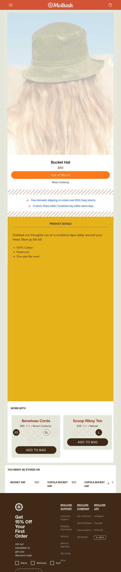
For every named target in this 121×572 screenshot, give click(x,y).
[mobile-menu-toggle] (10, 5)
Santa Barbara (84, 501)
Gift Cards (65, 531)
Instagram (99, 494)
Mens (21, 541)
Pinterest (98, 508)
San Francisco (84, 494)
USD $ (101, 515)
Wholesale (82, 515)
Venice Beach (84, 508)
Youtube (98, 501)
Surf (55, 541)
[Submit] (39, 551)
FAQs (63, 538)
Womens (38, 541)
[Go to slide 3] (62, 151)
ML (31, 432)
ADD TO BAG (36, 442)
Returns (64, 514)
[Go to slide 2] (60, 151)
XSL (27, 424)
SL (46, 424)
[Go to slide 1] (57, 151)
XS (16, 424)
